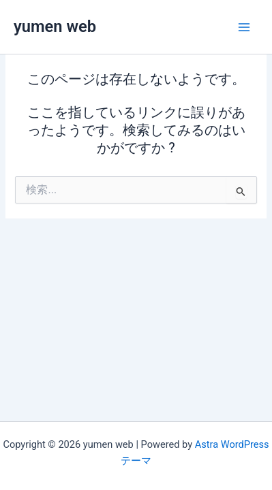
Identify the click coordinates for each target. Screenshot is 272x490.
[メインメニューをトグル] (244, 27)
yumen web (55, 26)
